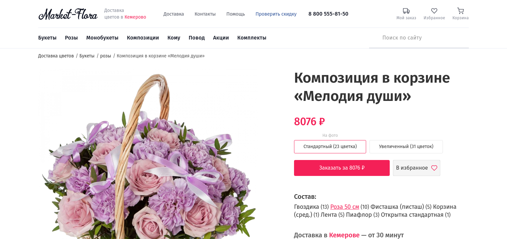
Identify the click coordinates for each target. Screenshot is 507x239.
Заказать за (347, 168)
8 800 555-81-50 (329, 14)
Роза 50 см (344, 206)
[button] (270, 81)
